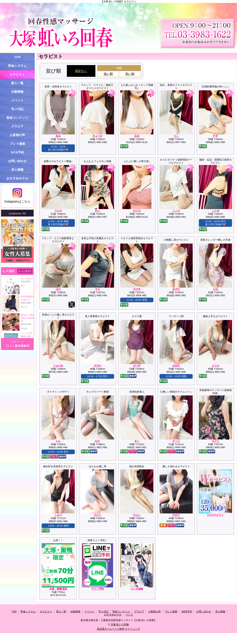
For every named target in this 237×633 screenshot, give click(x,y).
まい (136, 441)
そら (97, 289)
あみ (58, 135)
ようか (215, 365)
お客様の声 (17, 135)
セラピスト (17, 74)
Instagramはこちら (17, 195)
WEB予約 (17, 152)
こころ (176, 210)
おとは (137, 210)
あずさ (176, 289)
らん (58, 441)
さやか (97, 365)
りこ (176, 135)
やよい (137, 514)
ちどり (215, 441)
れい (97, 210)
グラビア (17, 126)
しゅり (58, 514)
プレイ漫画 (17, 143)
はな (58, 289)
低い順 (108, 73)
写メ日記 (17, 109)
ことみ (215, 210)
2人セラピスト (215, 514)
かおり (176, 514)
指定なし (81, 71)
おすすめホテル (17, 178)
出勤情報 (17, 91)
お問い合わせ (17, 161)
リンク (129, 614)
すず (215, 135)
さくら (176, 441)
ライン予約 (97, 588)
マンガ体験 (137, 588)
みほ (136, 135)
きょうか (97, 135)
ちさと (97, 514)
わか (97, 441)
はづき (137, 365)
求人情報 (17, 169)
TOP (17, 57)
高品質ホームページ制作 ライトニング (118, 628)
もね (215, 289)
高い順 (129, 73)
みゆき (176, 365)
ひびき (137, 289)
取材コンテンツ (17, 117)
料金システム (17, 65)
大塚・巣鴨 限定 (58, 588)
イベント (17, 100)
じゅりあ (58, 365)
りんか (58, 210)
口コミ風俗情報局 (17, 345)
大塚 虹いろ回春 (120, 624)
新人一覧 (17, 83)
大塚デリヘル (17, 341)
